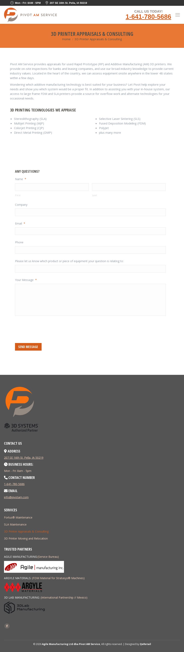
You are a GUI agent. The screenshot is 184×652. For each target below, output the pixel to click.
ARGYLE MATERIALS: (17, 578)
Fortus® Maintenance (18, 517)
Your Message (26, 280)
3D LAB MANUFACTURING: (22, 597)
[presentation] (45, 329)
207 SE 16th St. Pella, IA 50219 (23, 457)
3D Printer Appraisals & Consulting (26, 531)
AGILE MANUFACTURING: (21, 557)
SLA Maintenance (15, 524)
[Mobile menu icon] (177, 14)
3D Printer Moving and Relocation (26, 538)
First (17, 195)
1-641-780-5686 (148, 16)
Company (21, 205)
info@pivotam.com (16, 497)
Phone (19, 242)
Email (20, 223)
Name (20, 179)
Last (94, 195)
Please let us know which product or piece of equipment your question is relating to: (69, 261)
